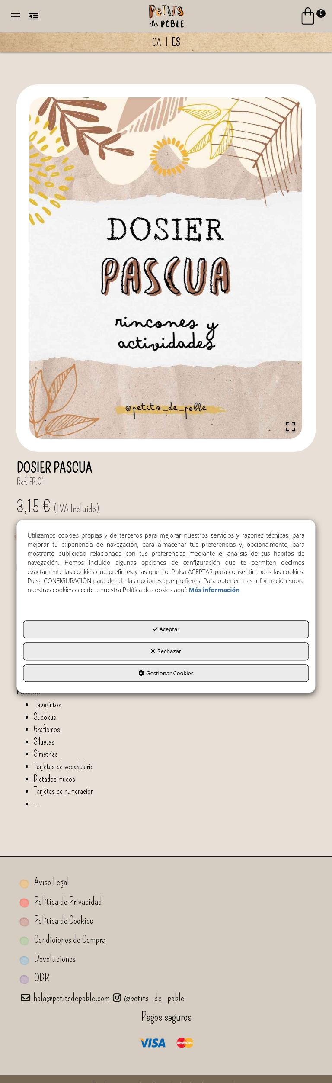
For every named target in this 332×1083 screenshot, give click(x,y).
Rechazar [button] (166, 651)
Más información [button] (214, 590)
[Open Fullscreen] (290, 427)
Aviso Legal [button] (44, 882)
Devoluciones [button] (47, 958)
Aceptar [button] (166, 629)
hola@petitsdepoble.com (65, 998)
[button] (166, 15)
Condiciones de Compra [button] (62, 939)
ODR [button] (34, 978)
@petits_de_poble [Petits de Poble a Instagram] (148, 998)
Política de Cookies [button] (56, 920)
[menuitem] (166, 42)
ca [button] (156, 42)
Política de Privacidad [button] (60, 901)
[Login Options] (312, 17)
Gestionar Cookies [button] (166, 673)
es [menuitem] (176, 42)
